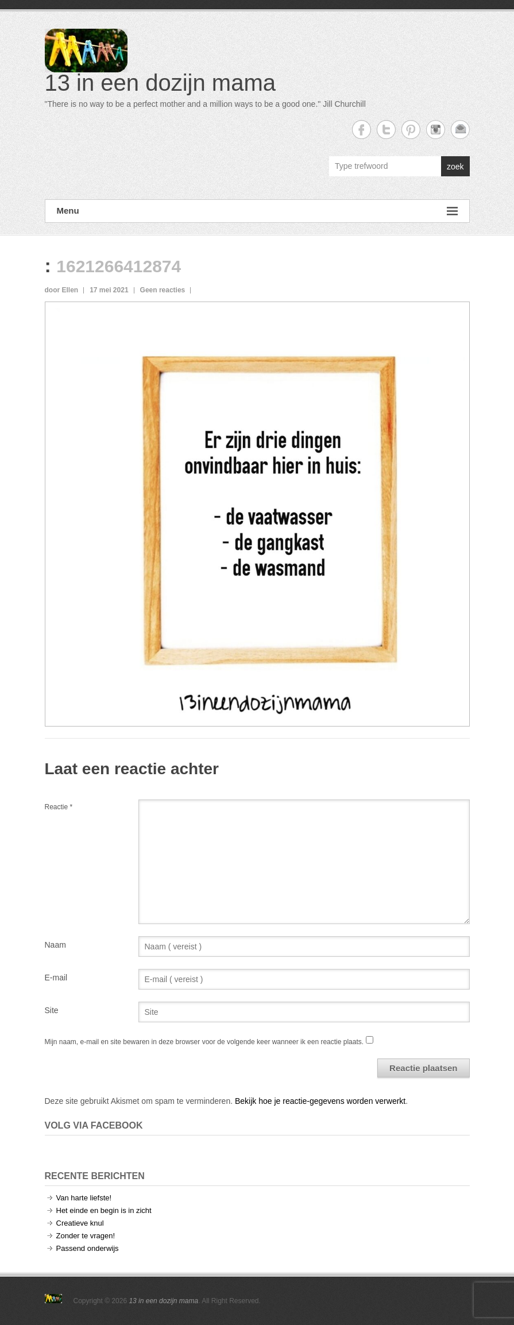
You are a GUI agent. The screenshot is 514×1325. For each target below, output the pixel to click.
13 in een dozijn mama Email (460, 129)
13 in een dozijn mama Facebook (361, 129)
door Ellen (62, 290)
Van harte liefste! (84, 1197)
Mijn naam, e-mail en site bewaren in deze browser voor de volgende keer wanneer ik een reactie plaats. (204, 1042)
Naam (55, 944)
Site (52, 1010)
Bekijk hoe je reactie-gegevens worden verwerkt (320, 1101)
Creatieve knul (80, 1223)
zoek (455, 166)
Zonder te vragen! (85, 1235)
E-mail (56, 977)
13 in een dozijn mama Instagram (435, 129)
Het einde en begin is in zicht (104, 1210)
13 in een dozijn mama (160, 82)
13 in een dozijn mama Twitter (386, 129)
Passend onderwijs (87, 1248)
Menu (257, 211)
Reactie (59, 807)
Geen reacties (162, 290)
